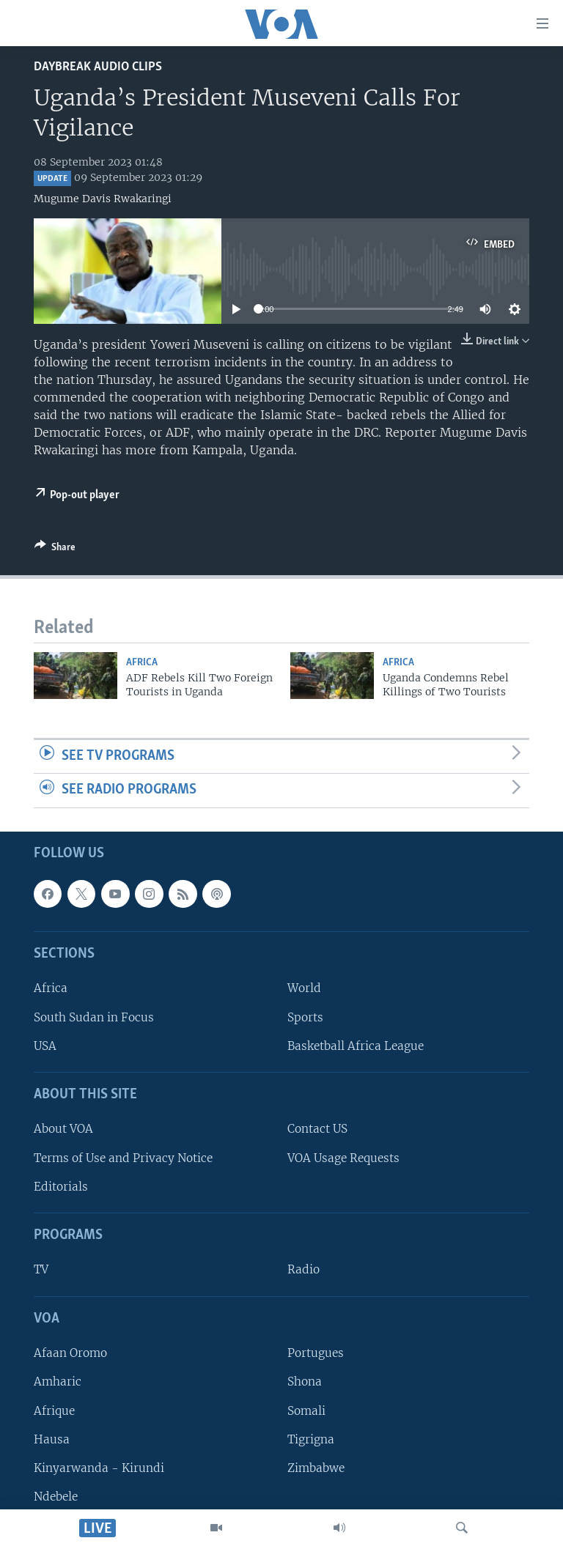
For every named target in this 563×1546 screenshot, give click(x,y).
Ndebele (56, 1497)
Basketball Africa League (355, 1046)
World (304, 989)
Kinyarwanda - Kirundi (99, 1468)
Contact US (317, 1129)
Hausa (52, 1439)
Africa (142, 662)
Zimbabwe (316, 1468)
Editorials (61, 1187)
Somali (306, 1411)
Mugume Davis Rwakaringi (103, 198)
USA (45, 1046)
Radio (303, 1270)
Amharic (57, 1381)
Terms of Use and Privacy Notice (123, 1158)
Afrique (54, 1411)
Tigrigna (310, 1439)
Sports (305, 1017)
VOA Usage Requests (343, 1158)
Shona (304, 1381)
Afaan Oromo (70, 1353)
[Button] (55, 549)
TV (41, 1270)
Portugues (315, 1353)
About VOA (63, 1129)
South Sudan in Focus (94, 1017)
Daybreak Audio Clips (98, 67)
